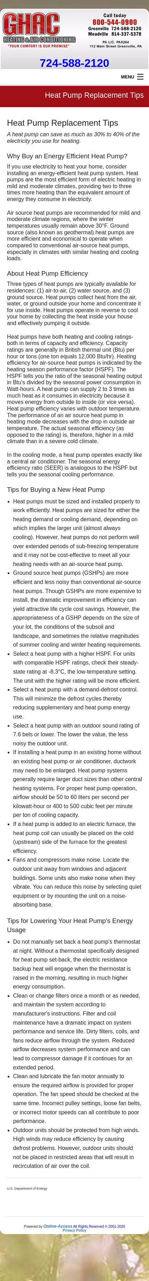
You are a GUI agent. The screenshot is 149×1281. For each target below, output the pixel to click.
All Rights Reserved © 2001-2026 (99, 1226)
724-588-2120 (74, 63)
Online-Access (57, 1226)
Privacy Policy (75, 1230)
